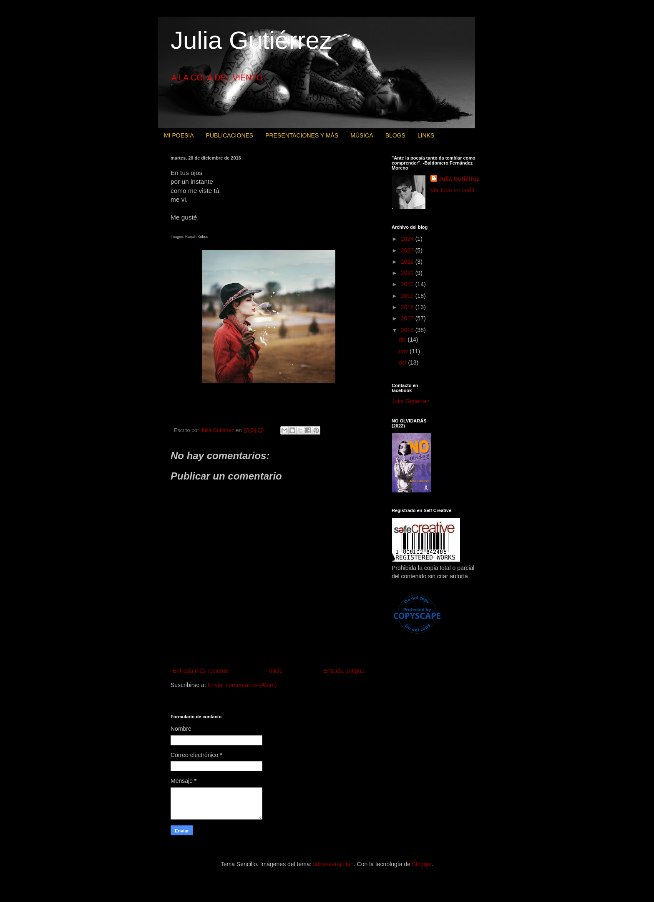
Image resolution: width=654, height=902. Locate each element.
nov (404, 351)
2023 (408, 250)
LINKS (426, 135)
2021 (408, 273)
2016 (408, 330)
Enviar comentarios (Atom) (242, 685)
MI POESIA (179, 135)
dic (403, 339)
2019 (408, 295)
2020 (408, 284)
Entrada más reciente (200, 670)
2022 (408, 261)
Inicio (276, 670)
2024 (408, 238)
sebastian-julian (333, 864)
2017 (408, 318)
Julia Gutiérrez (251, 40)
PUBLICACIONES (230, 135)
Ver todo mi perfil (452, 190)
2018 (408, 307)
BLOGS (395, 135)
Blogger (422, 864)
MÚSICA (361, 135)
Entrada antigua (344, 670)
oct (403, 362)
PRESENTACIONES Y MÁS (301, 135)
